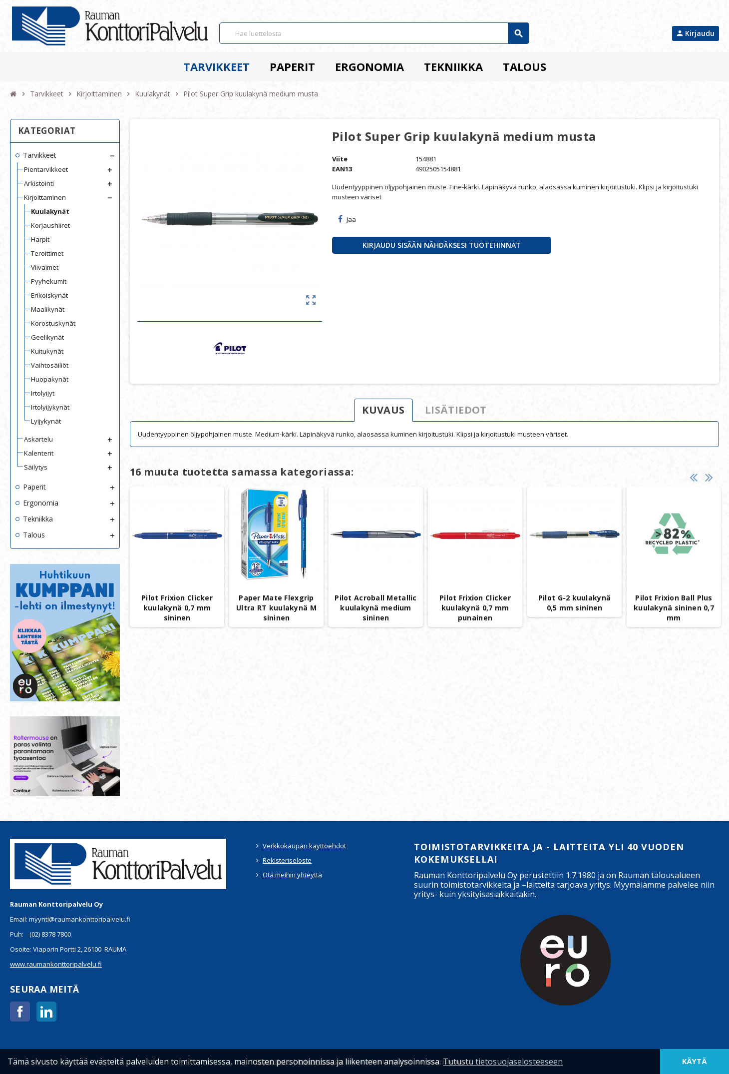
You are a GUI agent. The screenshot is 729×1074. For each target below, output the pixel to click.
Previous (693, 477)
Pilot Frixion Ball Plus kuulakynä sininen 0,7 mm (674, 607)
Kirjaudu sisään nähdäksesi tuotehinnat (442, 245)
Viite (340, 158)
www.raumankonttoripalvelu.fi (56, 964)
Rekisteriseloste (287, 860)
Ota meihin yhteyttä (292, 874)
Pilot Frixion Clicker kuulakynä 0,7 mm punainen (475, 607)
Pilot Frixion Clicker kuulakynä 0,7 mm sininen (177, 607)
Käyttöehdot (273, 1062)
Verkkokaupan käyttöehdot (304, 845)
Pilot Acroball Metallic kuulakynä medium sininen (375, 607)
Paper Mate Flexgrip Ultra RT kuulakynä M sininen (276, 607)
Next (709, 477)
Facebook (20, 1012)
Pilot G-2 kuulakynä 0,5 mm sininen (574, 602)
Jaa (347, 219)
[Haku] (374, 33)
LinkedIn (46, 1012)
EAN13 (342, 168)
